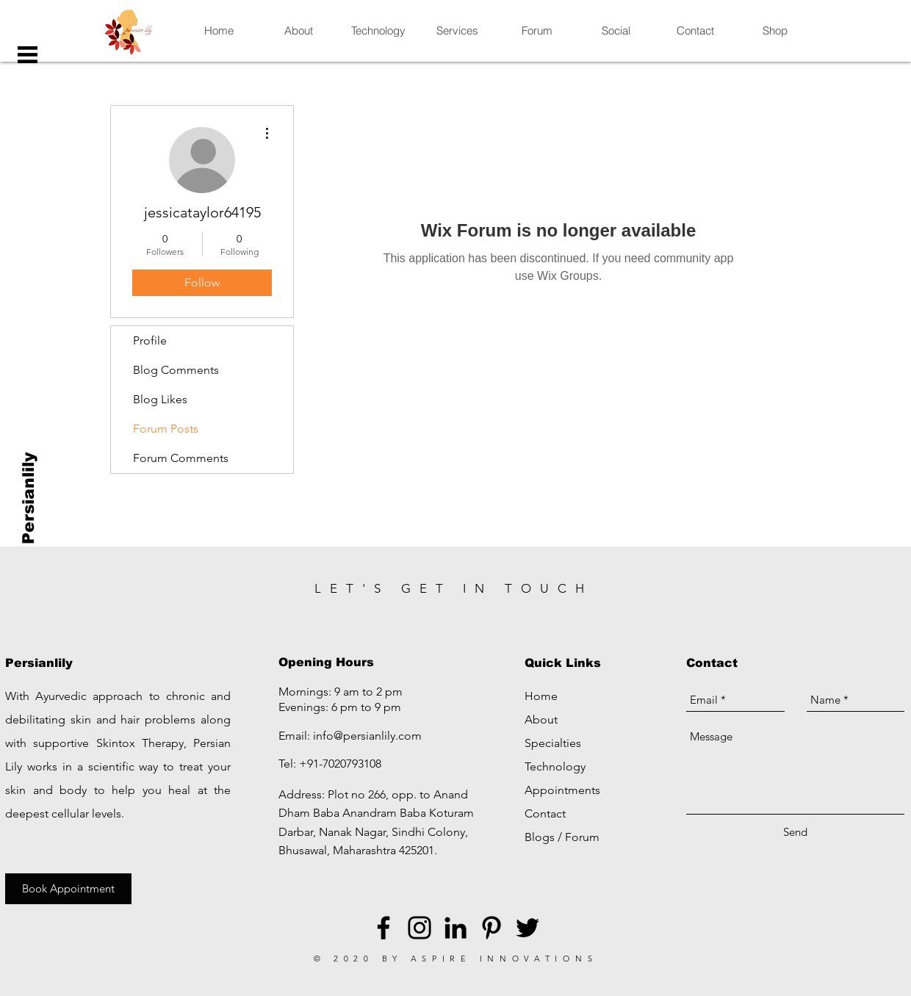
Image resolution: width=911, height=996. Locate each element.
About (541, 719)
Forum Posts (165, 429)
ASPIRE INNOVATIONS (504, 958)
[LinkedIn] (455, 927)
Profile (150, 340)
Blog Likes (160, 399)
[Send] (795, 832)
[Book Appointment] (68, 888)
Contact (545, 813)
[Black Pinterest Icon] (491, 927)
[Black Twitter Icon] (527, 927)
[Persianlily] (29, 498)
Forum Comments (180, 458)
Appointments (562, 790)
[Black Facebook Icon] (383, 927)
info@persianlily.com (367, 736)
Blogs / (545, 837)
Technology (555, 766)
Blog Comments (176, 370)
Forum (582, 837)
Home (541, 696)
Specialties (553, 743)
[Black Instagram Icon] (419, 927)
